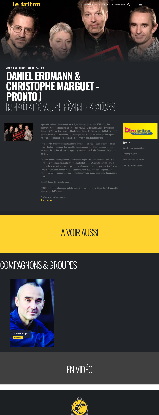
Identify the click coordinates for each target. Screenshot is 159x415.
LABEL (99, 4)
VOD (107, 4)
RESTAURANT (118, 4)
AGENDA (88, 4)
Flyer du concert (46, 200)
